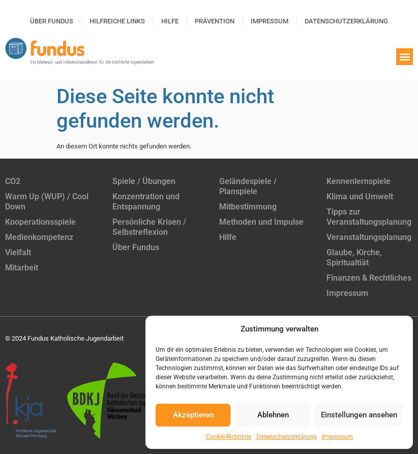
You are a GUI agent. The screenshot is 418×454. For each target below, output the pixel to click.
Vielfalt (18, 252)
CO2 (12, 181)
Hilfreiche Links (117, 21)
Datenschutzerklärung (286, 436)
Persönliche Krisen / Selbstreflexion (149, 227)
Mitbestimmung (248, 206)
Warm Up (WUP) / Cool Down (46, 201)
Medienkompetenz (39, 237)
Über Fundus (51, 21)
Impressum (337, 436)
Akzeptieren (193, 414)
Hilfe (169, 21)
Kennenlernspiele (358, 181)
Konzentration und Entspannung (146, 201)
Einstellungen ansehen (359, 414)
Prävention (214, 21)
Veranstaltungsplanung (368, 237)
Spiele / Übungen (143, 181)
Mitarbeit (21, 268)
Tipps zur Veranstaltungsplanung (368, 217)
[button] (404, 56)
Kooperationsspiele (40, 222)
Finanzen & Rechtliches (368, 278)
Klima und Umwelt (359, 196)
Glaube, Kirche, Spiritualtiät (354, 257)
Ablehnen (273, 414)
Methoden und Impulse (261, 222)
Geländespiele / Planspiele (248, 186)
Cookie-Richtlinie (228, 436)
